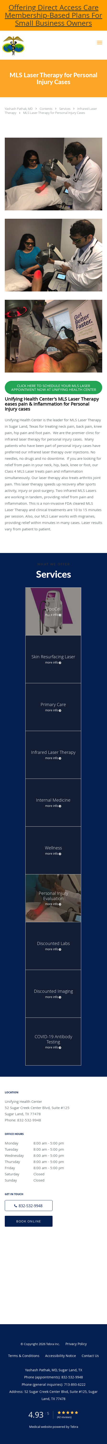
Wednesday (39, 1155)
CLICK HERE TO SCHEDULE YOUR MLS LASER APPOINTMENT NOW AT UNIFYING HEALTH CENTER (53, 387)
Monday (39, 1143)
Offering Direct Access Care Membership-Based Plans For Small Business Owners (53, 15)
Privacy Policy (76, 1344)
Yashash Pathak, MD (19, 109)
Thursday (39, 1161)
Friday (39, 1168)
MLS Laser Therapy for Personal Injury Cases (54, 113)
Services (65, 109)
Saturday (39, 1174)
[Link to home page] (35, 46)
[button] (99, 42)
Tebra (74, 1427)
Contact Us (90, 1355)
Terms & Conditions (23, 1355)
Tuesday (39, 1149)
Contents (46, 109)
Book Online (28, 1221)
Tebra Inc (52, 1344)
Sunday (39, 1180)
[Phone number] (29, 1205)
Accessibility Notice (60, 1355)
